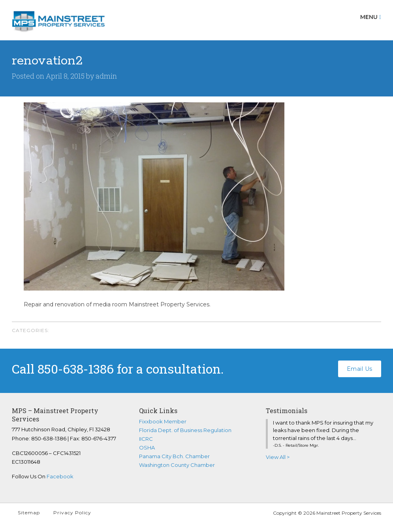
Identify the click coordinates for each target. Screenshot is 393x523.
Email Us (359, 368)
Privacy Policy (72, 512)
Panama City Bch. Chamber (174, 456)
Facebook (60, 476)
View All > (278, 457)
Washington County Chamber (177, 465)
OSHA (147, 447)
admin (106, 76)
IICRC (146, 439)
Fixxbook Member (162, 421)
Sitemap (29, 512)
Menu (370, 17)
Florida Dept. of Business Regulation (185, 430)
